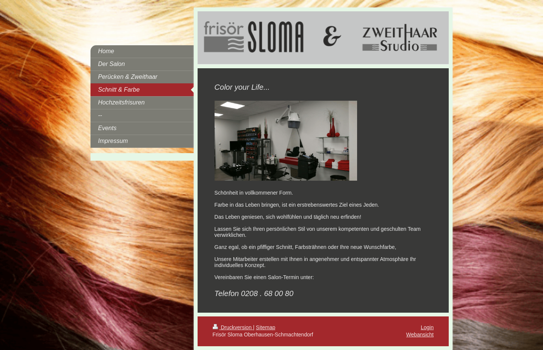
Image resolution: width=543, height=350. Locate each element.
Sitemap (265, 327)
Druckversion (233, 327)
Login (427, 327)
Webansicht (420, 335)
